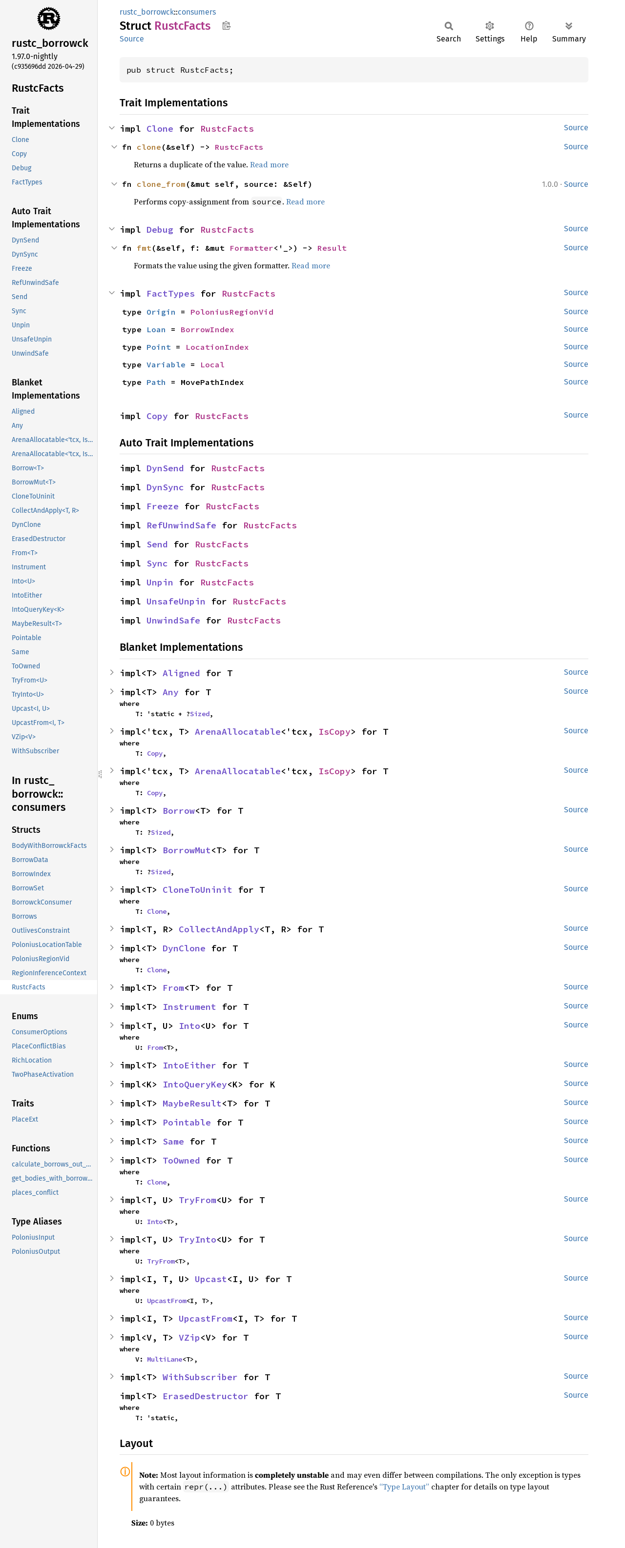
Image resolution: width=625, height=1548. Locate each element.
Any (171, 692)
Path (156, 382)
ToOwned (181, 1160)
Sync (157, 563)
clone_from (161, 184)
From (173, 987)
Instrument (189, 1006)
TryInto (197, 1239)
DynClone (184, 948)
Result (332, 248)
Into (189, 1025)
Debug (159, 229)
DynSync (165, 487)
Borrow (179, 810)
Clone (159, 128)
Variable (166, 364)
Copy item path (226, 25)
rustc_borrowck (147, 12)
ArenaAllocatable (238, 731)
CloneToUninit (197, 889)
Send (157, 544)
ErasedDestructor (206, 1396)
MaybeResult (192, 1103)
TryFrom (197, 1200)
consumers (197, 12)
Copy (157, 416)
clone (149, 147)
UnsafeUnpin (176, 601)
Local (212, 364)
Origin (161, 312)
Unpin (159, 582)
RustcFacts (227, 128)
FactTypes (170, 293)
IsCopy (334, 731)
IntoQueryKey (195, 1084)
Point (158, 347)
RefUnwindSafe (181, 525)
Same (173, 1141)
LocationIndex (217, 347)
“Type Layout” (404, 1486)
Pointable (187, 1122)
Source (132, 38)
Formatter (251, 248)
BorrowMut (187, 850)
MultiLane (164, 1359)
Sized (199, 713)
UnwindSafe (173, 620)
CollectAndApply (219, 929)
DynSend (165, 468)
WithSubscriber (200, 1377)
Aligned (181, 673)
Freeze (162, 506)
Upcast (211, 1279)
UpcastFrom (166, 1300)
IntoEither (189, 1065)
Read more (269, 164)
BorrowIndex (207, 329)
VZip (189, 1337)
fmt (144, 248)
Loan (156, 329)
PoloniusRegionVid (231, 312)
